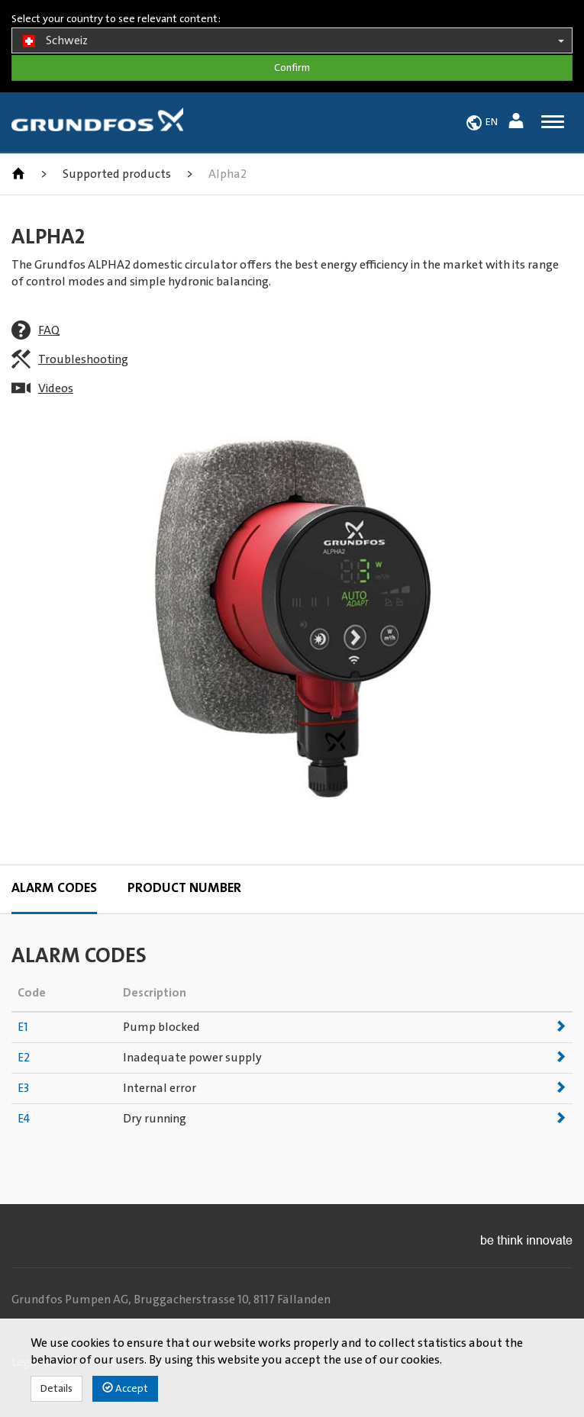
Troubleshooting (83, 359)
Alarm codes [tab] (54, 888)
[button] (518, 123)
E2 (24, 1057)
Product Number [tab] (184, 888)
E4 (24, 1119)
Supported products (117, 174)
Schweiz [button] (292, 41)
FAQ (49, 330)
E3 (23, 1088)
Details (56, 1389)
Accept (125, 1388)
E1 (23, 1027)
